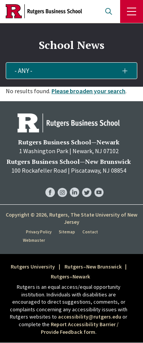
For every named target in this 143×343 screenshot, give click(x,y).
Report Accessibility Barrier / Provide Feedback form (80, 328)
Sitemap (67, 232)
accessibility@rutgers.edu (89, 316)
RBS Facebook (50, 184)
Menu (131, 11)
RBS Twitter (87, 184)
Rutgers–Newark (70, 276)
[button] (71, 70)
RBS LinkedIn (74, 184)
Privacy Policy (38, 232)
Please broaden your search (88, 91)
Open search (108, 11)
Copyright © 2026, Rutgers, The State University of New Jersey (71, 218)
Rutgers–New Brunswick (93, 266)
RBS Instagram (62, 184)
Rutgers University (33, 266)
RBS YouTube (99, 184)
